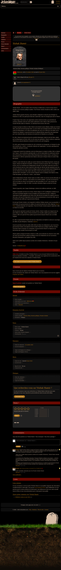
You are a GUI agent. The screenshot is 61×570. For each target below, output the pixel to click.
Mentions (34, 509)
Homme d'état (26, 315)
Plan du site (41, 509)
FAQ (30, 509)
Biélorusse (19, 72)
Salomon (35, 221)
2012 (44, 72)
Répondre (18, 465)
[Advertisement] (30, 20)
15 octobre (28, 72)
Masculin (20, 304)
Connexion (58, 3)
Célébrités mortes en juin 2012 (22, 497)
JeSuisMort (8, 2)
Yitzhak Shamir (27, 32)
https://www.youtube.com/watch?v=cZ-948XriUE (30, 468)
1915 (32, 72)
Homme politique (35, 315)
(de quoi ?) (31, 77)
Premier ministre (44, 315)
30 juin (40, 72)
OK (36, 39)
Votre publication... (17, 474)
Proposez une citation (18, 274)
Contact (46, 509)
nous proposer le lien (40, 487)
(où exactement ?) (25, 82)
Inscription (58, 1)
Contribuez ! (37, 96)
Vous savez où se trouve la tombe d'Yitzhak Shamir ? (27, 261)
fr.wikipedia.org (21, 245)
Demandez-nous (19, 396)
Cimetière (19, 32)
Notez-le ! (19, 64)
